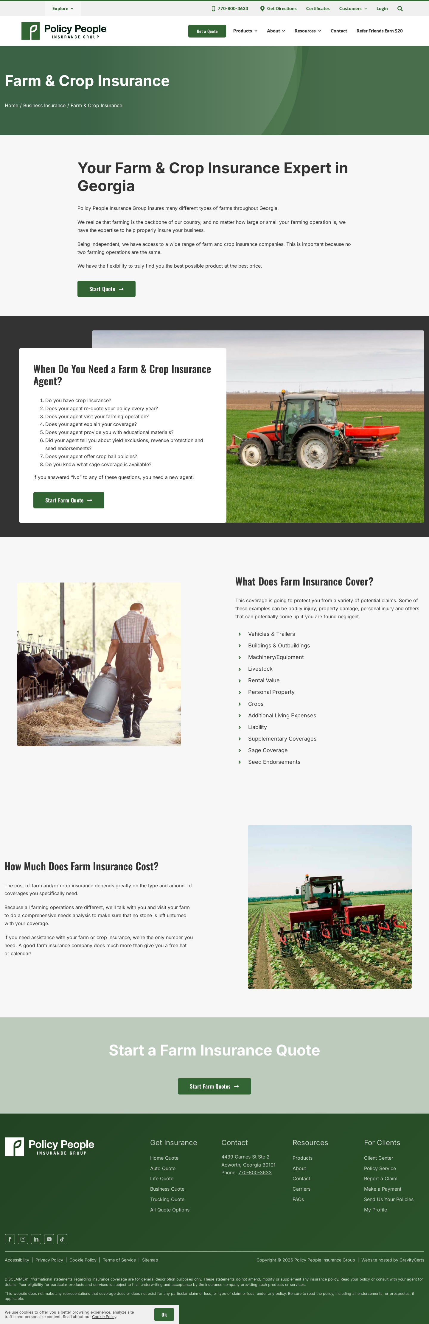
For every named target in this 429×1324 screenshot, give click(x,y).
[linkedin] (36, 1239)
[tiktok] (62, 1239)
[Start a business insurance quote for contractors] (106, 289)
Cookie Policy (83, 1259)
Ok (164, 1314)
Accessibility (17, 1259)
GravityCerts (412, 1259)
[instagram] (23, 1239)
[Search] (400, 8)
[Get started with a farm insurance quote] (68, 500)
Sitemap (150, 1259)
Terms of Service (119, 1259)
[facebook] (10, 1239)
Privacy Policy (49, 1259)
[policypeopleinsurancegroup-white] (49, 1140)
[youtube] (49, 1239)
